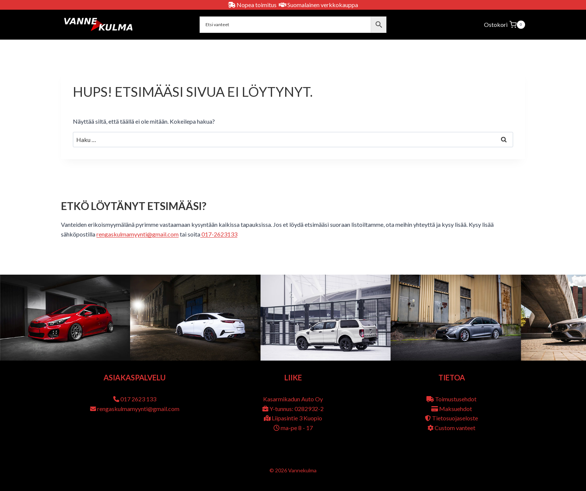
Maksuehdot (455, 408)
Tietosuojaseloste (455, 417)
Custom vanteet (455, 427)
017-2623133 (218, 234)
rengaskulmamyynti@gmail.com (137, 234)
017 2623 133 (138, 398)
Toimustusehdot (455, 398)
